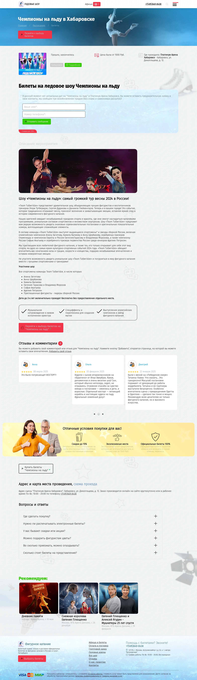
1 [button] (94, 414)
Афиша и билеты (98, 642)
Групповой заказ (98, 649)
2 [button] (98, 414)
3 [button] (102, 414)
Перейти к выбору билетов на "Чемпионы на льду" (43, 328)
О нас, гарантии (97, 662)
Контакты (94, 665)
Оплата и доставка (98, 645)
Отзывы (93, 658)
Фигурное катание (34, 644)
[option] (40, 313)
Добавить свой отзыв (60, 351)
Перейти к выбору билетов (34, 34)
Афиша (88, 4)
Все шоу (93, 655)
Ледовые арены (97, 652)
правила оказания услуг (112, 676)
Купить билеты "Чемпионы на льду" (38, 469)
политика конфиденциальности (88, 676)
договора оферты (95, 674)
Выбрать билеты (33, 658)
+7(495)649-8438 (153, 4)
